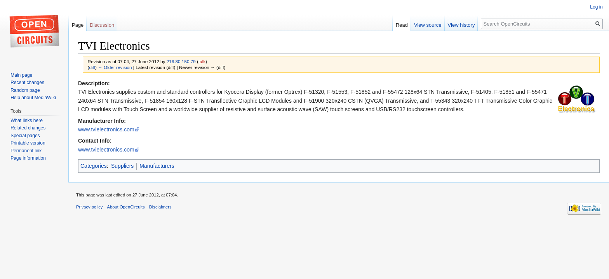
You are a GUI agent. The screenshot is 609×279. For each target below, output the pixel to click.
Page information (28, 158)
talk (201, 61)
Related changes (27, 128)
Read (402, 25)
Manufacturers (156, 166)
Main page (21, 75)
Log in (596, 7)
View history (461, 25)
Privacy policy (89, 207)
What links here (26, 120)
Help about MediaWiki (33, 97)
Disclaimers (160, 207)
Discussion (102, 25)
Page (78, 25)
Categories (93, 166)
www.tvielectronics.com (106, 129)
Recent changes (27, 82)
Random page (25, 90)
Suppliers (122, 166)
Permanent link (26, 150)
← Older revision (115, 67)
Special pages (25, 135)
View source (428, 25)
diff (92, 67)
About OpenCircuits (126, 207)
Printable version (27, 143)
